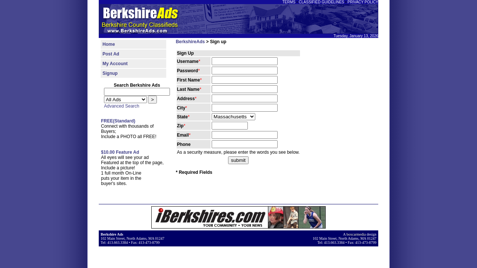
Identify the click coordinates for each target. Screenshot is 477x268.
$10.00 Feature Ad (120, 152)
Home (108, 44)
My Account (115, 63)
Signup (110, 73)
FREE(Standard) (118, 121)
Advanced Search (121, 106)
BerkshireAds (190, 41)
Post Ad (110, 54)
